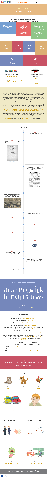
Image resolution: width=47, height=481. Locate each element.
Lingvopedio (23, 2)
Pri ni (9, 471)
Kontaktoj (31, 471)
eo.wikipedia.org (28, 365)
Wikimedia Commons (12, 161)
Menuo (43, 2)
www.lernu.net (37, 362)
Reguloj (27, 471)
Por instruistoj (17, 471)
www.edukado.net (19, 363)
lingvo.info (6, 2)
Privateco (22, 471)
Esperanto (37, 2)
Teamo (12, 471)
